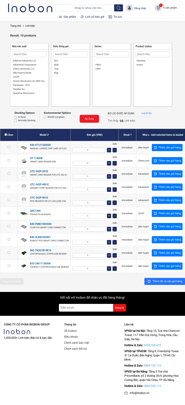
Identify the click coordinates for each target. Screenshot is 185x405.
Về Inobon (70, 330)
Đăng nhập (140, 8)
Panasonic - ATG (21, 85)
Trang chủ (15, 25)
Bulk (56, 64)
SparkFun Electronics (23, 93)
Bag (56, 72)
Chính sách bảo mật (76, 342)
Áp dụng (89, 118)
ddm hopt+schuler (22, 72)
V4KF (98, 68)
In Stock (22, 117)
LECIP (16, 76)
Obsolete (141, 60)
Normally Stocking (26, 121)
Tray (56, 68)
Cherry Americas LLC (23, 68)
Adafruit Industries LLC (24, 60)
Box (56, 60)
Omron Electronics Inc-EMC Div (28, 81)
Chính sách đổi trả (75, 348)
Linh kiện (30, 25)
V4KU (98, 64)
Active (139, 64)
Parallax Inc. (19, 89)
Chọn (10, 134)
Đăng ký (119, 307)
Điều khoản (71, 336)
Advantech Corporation (24, 64)
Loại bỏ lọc (146, 113)
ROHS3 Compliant (55, 117)
